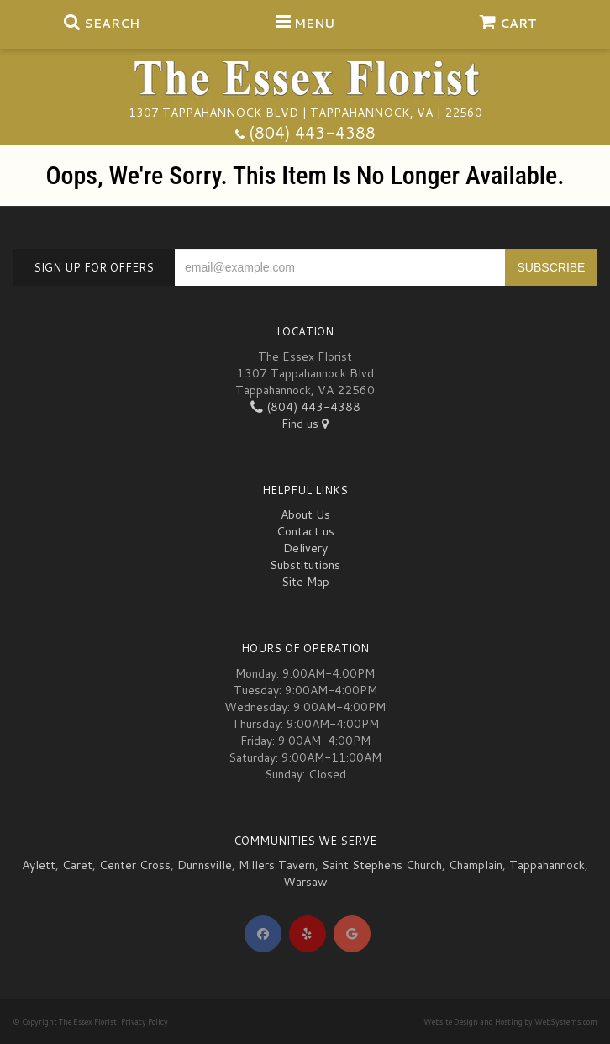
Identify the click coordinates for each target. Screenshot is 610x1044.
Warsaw (305, 881)
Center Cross (135, 865)
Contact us (305, 531)
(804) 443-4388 (312, 132)
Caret (77, 865)
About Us (305, 514)
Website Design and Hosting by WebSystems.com (510, 1021)
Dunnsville (204, 865)
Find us (305, 423)
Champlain (475, 865)
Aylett (38, 865)
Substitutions (305, 564)
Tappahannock (547, 865)
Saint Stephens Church (382, 865)
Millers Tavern (277, 865)
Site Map (305, 581)
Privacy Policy (144, 1021)
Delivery (305, 548)
